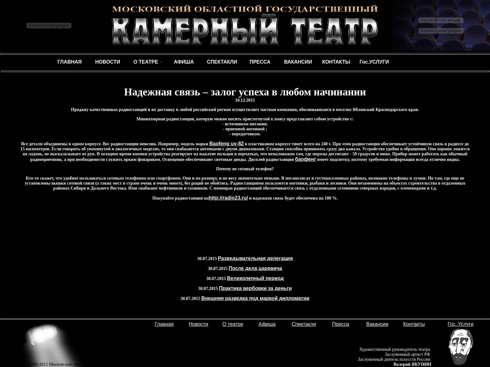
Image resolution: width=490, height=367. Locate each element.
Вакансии (377, 324)
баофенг (305, 159)
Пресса (340, 324)
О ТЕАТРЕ (145, 62)
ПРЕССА (259, 62)
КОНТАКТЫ (336, 62)
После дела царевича (255, 268)
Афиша (267, 324)
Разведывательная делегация (255, 258)
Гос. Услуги (460, 324)
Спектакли (304, 324)
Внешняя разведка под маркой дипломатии (255, 298)
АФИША (184, 62)
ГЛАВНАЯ (69, 62)
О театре (232, 324)
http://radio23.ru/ (228, 197)
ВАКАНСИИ (298, 62)
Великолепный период (255, 278)
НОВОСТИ (107, 62)
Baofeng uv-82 (226, 143)
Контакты (414, 324)
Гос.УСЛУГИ (374, 62)
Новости (198, 324)
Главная (164, 324)
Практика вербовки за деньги (255, 288)
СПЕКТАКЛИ (222, 62)
